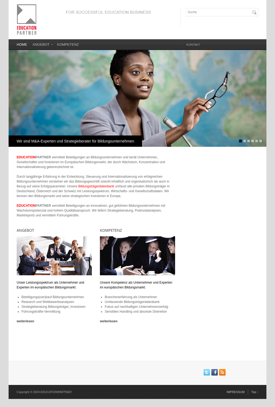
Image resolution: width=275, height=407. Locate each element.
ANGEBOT (41, 44)
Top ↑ (254, 392)
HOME (22, 44)
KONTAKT (193, 44)
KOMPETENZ (68, 44)
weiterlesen (25, 321)
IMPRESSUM (236, 392)
